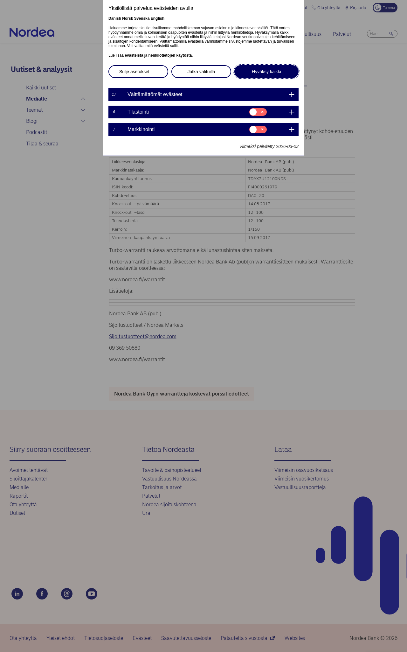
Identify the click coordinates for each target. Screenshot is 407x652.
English (157, 18)
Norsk (127, 18)
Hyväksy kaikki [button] (266, 71)
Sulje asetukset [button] (134, 71)
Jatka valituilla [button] (201, 71)
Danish (114, 18)
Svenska (142, 18)
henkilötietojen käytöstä (170, 55)
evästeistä (134, 55)
